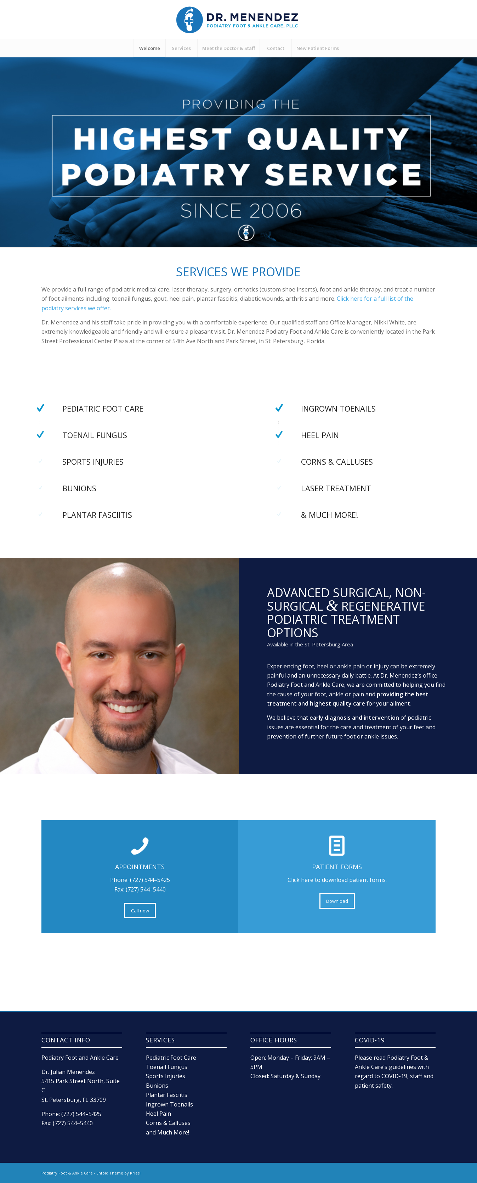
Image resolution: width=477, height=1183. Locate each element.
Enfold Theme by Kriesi (118, 1173)
